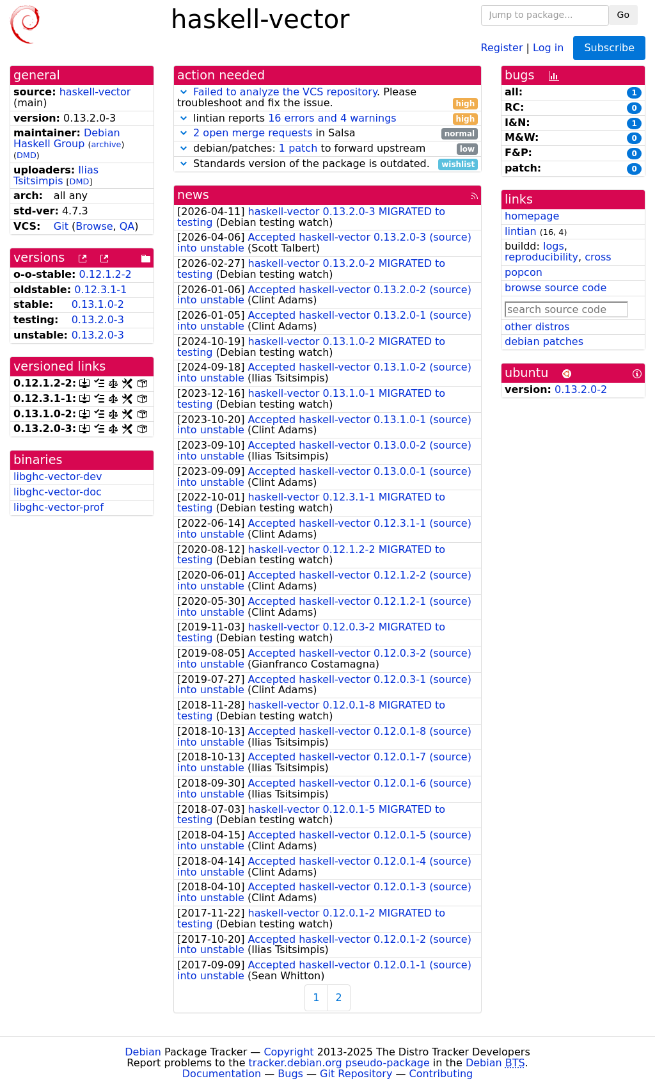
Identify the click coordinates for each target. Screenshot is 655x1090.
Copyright (288, 1052)
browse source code (555, 288)
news (193, 195)
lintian (521, 231)
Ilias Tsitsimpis (56, 175)
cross (598, 257)
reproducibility (541, 257)
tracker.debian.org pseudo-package (339, 1063)
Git (61, 226)
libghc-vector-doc (57, 492)
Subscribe (609, 48)
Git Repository (356, 1074)
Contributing (441, 1074)
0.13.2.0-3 (98, 320)
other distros (537, 327)
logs (553, 246)
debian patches (544, 341)
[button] (183, 92)
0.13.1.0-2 (98, 304)
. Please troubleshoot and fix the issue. (327, 98)
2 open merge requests (252, 133)
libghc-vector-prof (58, 507)
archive (106, 144)
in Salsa (327, 133)
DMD (26, 155)
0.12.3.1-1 (100, 290)
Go (623, 15)
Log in (548, 47)
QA (127, 226)
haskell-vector (95, 92)
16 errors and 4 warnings (332, 118)
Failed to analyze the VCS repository (285, 92)
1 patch (298, 148)
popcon (523, 272)
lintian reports (327, 118)
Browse (94, 226)
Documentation (221, 1074)
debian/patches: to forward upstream (327, 148)
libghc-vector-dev (57, 476)
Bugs (290, 1074)
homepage (532, 216)
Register (502, 47)
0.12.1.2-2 (105, 274)
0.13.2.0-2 (581, 389)
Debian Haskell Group (66, 138)
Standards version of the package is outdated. (327, 164)
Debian (143, 1052)
